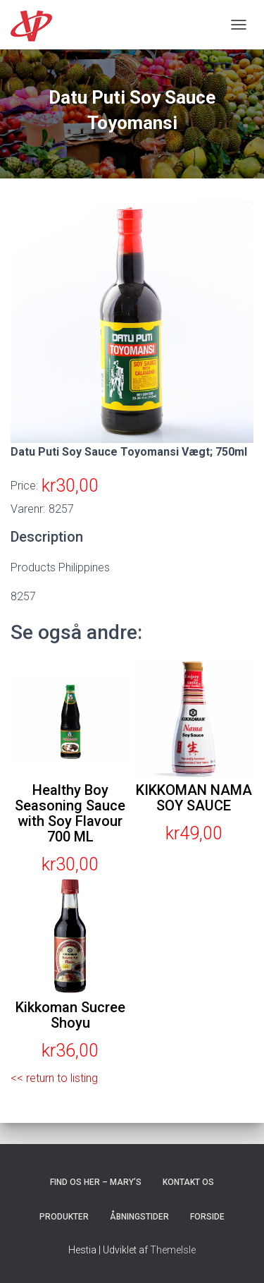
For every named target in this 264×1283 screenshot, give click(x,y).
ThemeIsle (173, 1249)
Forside (207, 1217)
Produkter (64, 1217)
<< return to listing (54, 1078)
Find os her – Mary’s (96, 1182)
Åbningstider (139, 1217)
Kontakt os (188, 1182)
